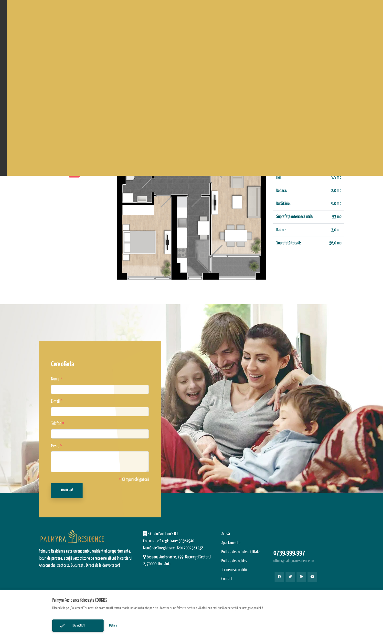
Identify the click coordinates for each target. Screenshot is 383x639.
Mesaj (55, 446)
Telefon (56, 423)
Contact (227, 579)
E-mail (55, 401)
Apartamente (230, 543)
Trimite (67, 490)
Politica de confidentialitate (240, 552)
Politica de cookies (234, 561)
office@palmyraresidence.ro (293, 561)
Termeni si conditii (234, 570)
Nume (55, 379)
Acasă (225, 534)
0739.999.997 (289, 553)
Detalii (113, 625)
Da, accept (77, 625)
